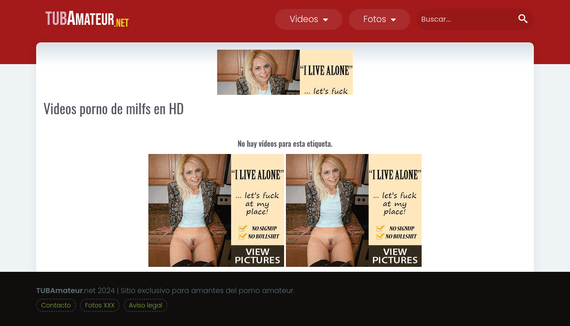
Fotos (379, 19)
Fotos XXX (99, 305)
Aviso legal (145, 305)
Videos (309, 19)
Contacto (56, 305)
